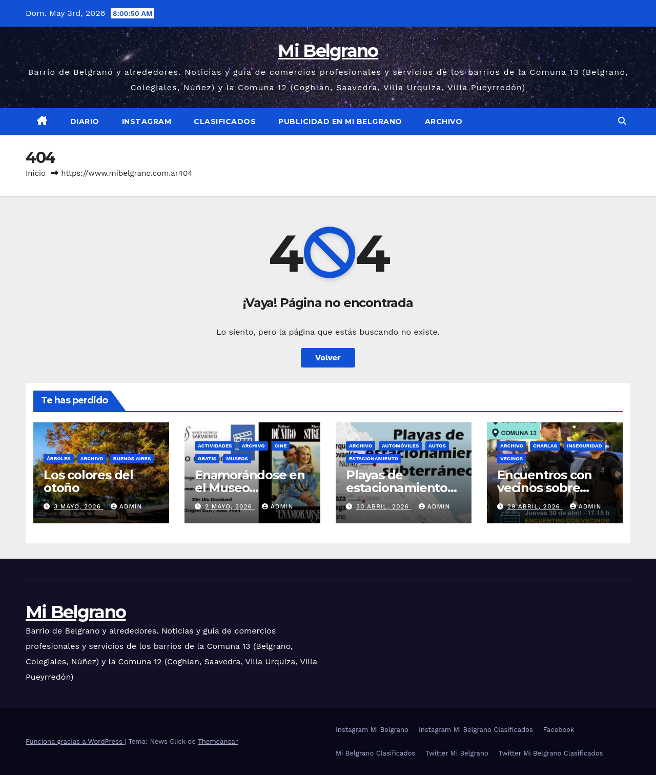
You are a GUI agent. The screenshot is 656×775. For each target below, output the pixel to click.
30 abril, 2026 (384, 506)
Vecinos (511, 458)
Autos (437, 445)
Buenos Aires (132, 458)
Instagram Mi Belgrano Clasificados (476, 729)
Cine (281, 445)
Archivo (444, 121)
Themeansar (218, 741)
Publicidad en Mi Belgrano (340, 121)
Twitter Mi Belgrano (456, 753)
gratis (207, 458)
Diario (84, 121)
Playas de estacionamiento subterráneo (396, 487)
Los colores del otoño (88, 481)
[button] (622, 121)
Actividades (215, 445)
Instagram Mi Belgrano (372, 729)
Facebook (559, 729)
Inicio (36, 173)
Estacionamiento (373, 458)
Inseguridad (584, 445)
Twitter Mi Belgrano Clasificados (551, 753)
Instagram (147, 121)
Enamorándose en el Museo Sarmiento (250, 487)
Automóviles (400, 445)
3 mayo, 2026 (79, 506)
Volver (328, 357)
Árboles (59, 458)
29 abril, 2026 (535, 506)
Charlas (545, 445)
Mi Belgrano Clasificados (375, 753)
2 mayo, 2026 (230, 506)
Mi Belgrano (328, 51)
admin (126, 506)
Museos (237, 458)
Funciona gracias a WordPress (75, 741)
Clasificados (225, 121)
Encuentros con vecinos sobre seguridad (544, 487)
